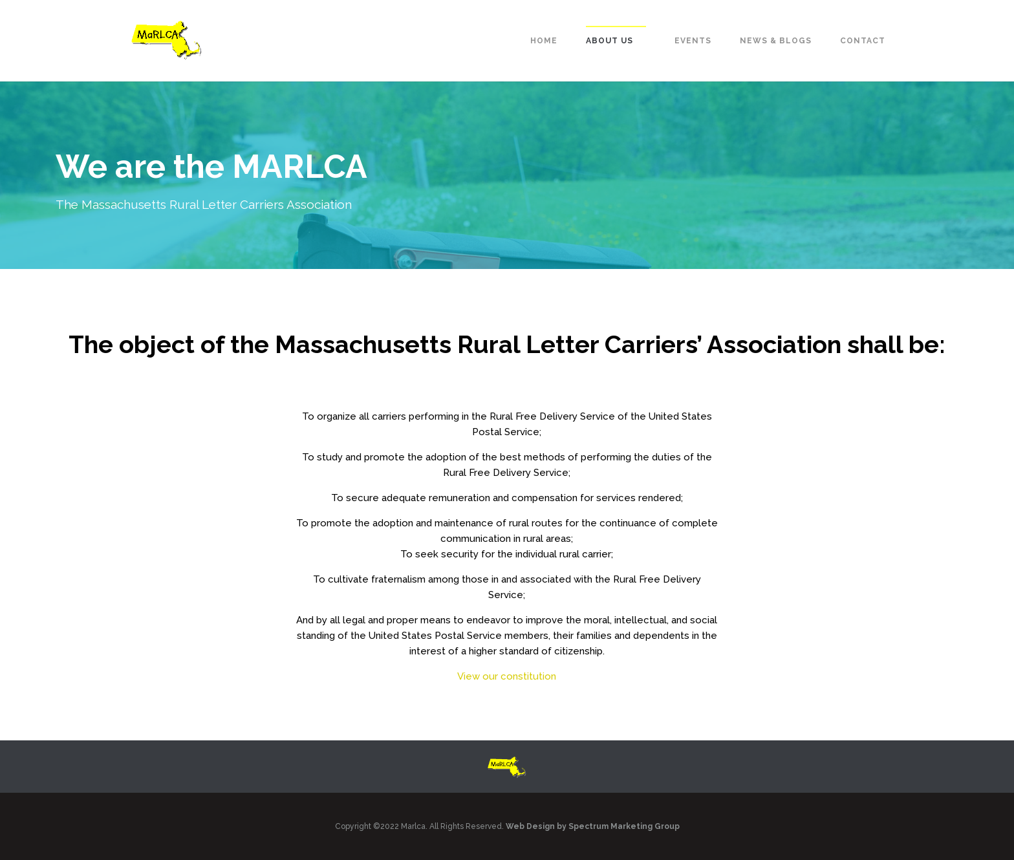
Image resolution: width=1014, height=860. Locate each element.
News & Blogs (776, 40)
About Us (609, 40)
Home (543, 40)
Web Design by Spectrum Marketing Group (593, 826)
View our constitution (506, 676)
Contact (862, 40)
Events (692, 40)
